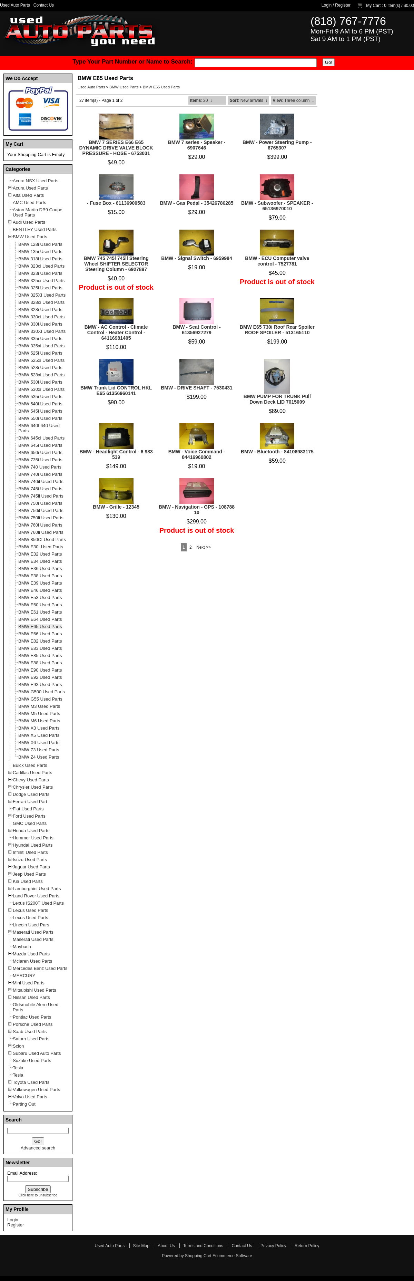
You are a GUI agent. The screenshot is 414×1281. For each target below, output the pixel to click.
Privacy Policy (273, 1245)
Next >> (203, 547)
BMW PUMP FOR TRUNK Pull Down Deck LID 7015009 (277, 399)
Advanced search (38, 1147)
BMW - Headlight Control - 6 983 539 (115, 454)
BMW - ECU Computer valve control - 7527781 (277, 261)
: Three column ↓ (293, 100)
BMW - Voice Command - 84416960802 (196, 454)
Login (327, 5)
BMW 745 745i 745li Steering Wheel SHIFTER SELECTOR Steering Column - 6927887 (116, 264)
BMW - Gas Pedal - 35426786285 (196, 203)
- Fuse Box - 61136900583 (116, 203)
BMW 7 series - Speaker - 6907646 (197, 145)
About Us (166, 1245)
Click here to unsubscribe (38, 1195)
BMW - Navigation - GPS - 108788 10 (197, 509)
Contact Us (43, 5)
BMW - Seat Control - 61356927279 (196, 329)
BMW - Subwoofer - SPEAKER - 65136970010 (277, 205)
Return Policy (307, 1245)
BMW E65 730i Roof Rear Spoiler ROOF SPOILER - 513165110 (277, 329)
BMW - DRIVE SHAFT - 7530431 (197, 388)
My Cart (373, 5)
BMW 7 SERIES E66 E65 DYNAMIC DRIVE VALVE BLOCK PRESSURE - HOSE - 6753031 (116, 147)
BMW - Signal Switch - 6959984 (196, 258)
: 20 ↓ (201, 100)
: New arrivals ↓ (248, 100)
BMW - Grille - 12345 (116, 507)
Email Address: (22, 1173)
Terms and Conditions (203, 1245)
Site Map (141, 1245)
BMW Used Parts (123, 87)
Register (343, 5)
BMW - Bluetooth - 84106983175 (277, 451)
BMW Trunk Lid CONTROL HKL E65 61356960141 (116, 390)
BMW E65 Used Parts (161, 87)
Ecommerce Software (232, 1255)
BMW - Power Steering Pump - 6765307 (277, 145)
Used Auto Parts (15, 5)
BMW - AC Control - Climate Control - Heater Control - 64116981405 (116, 332)
